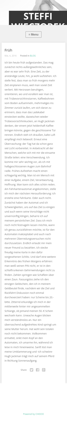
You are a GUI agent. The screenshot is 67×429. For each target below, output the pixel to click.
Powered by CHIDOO (33, 414)
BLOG (33, 55)
